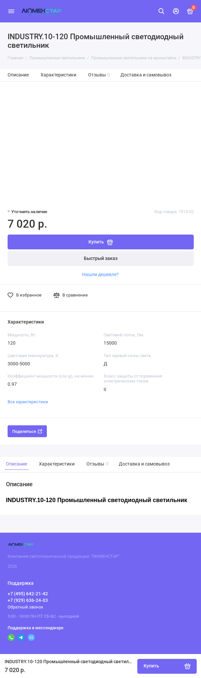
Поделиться (27, 431)
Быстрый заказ (100, 258)
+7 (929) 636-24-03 (28, 600)
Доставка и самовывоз (145, 75)
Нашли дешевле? (100, 274)
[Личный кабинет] (176, 11)
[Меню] (11, 11)
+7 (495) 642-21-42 (28, 593)
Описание (18, 75)
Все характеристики (28, 401)
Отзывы (99, 75)
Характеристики (58, 75)
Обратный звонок (25, 607)
